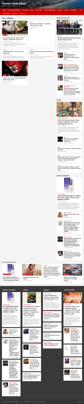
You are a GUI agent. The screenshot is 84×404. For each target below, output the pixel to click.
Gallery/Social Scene (64, 18)
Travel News (74, 64)
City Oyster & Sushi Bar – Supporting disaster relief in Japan (40, 24)
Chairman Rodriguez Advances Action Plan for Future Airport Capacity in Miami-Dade (69, 168)
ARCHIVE (5, 34)
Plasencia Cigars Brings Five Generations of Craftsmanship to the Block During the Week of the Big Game (72, 255)
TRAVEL (69, 64)
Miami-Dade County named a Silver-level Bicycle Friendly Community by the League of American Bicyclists (69, 158)
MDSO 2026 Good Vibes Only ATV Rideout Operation (69, 149)
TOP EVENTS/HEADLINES (13, 10)
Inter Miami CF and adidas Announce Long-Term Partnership (71, 140)
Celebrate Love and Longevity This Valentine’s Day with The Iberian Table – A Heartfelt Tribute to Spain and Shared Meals (75, 335)
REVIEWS (46, 290)
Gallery (59, 36)
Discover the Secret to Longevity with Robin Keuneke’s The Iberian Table (75, 374)
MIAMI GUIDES (6, 13)
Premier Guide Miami (14, 3)
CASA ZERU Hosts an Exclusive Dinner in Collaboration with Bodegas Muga (71, 57)
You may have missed (9, 262)
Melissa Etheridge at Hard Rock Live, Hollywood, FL (51, 344)
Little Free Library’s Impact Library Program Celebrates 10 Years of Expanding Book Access (68, 122)
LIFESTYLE (25, 10)
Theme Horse (27, 401)
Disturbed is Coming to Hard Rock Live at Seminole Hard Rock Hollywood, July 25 (34, 350)
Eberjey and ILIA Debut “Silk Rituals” (71, 214)
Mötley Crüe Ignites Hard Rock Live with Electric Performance (51, 327)
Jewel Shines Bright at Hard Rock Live (51, 336)
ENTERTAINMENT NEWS (50, 10)
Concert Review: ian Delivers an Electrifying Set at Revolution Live (51, 297)
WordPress (42, 401)
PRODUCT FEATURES (9, 290)
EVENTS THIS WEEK (61, 118)
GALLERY (66, 10)
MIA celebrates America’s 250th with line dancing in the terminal (72, 79)
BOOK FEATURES (69, 290)
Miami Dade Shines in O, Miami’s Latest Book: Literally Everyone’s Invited (76, 350)
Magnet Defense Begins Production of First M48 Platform (70, 279)
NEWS (32, 10)
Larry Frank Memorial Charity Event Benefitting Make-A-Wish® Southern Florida (31, 376)
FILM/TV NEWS (38, 10)
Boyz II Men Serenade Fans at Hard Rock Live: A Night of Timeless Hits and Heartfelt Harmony (52, 316)
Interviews (74, 10)
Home (4, 10)
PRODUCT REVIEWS (63, 176)
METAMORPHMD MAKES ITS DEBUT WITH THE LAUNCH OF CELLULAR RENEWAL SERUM (69, 197)
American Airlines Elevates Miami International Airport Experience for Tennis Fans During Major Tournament (71, 68)
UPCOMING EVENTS (27, 304)
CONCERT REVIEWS (47, 293)
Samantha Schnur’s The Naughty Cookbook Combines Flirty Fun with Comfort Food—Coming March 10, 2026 (72, 310)
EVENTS (59, 10)
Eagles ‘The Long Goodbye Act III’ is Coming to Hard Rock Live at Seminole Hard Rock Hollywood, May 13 (35, 335)
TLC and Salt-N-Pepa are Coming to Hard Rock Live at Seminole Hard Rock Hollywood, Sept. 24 (34, 364)
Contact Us (22, 13)
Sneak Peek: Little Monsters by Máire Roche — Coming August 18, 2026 (76, 362)
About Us (15, 13)
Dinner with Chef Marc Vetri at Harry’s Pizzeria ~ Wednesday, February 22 (13, 38)
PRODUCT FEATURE (61, 194)
